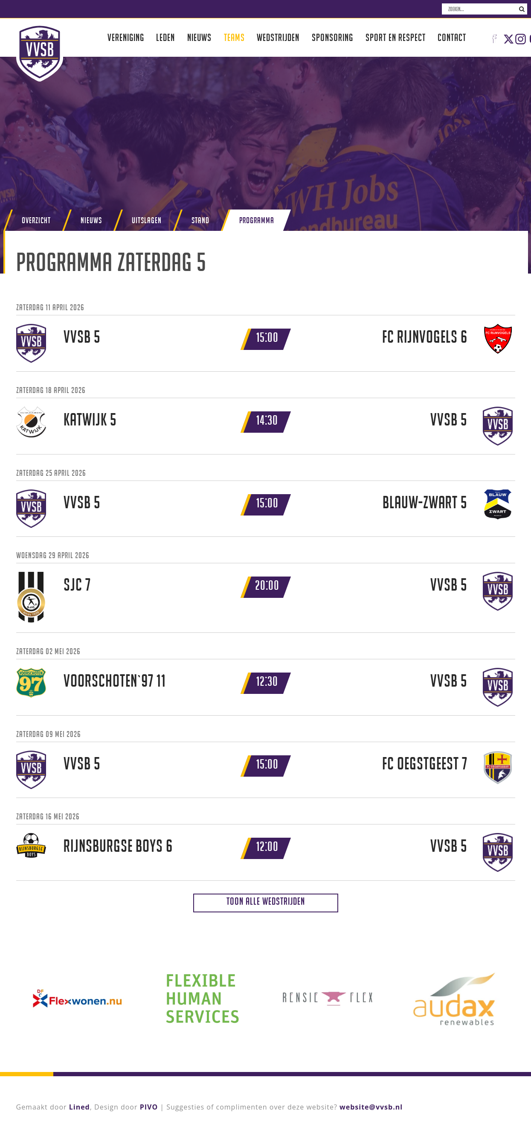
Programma (256, 220)
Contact (452, 37)
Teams (234, 37)
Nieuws (199, 37)
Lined (79, 1107)
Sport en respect (396, 37)
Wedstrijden (278, 37)
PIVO (149, 1107)
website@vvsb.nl (371, 1107)
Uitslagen (147, 220)
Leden (165, 37)
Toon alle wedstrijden (265, 901)
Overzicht (36, 220)
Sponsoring (332, 37)
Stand (200, 220)
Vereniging (125, 37)
